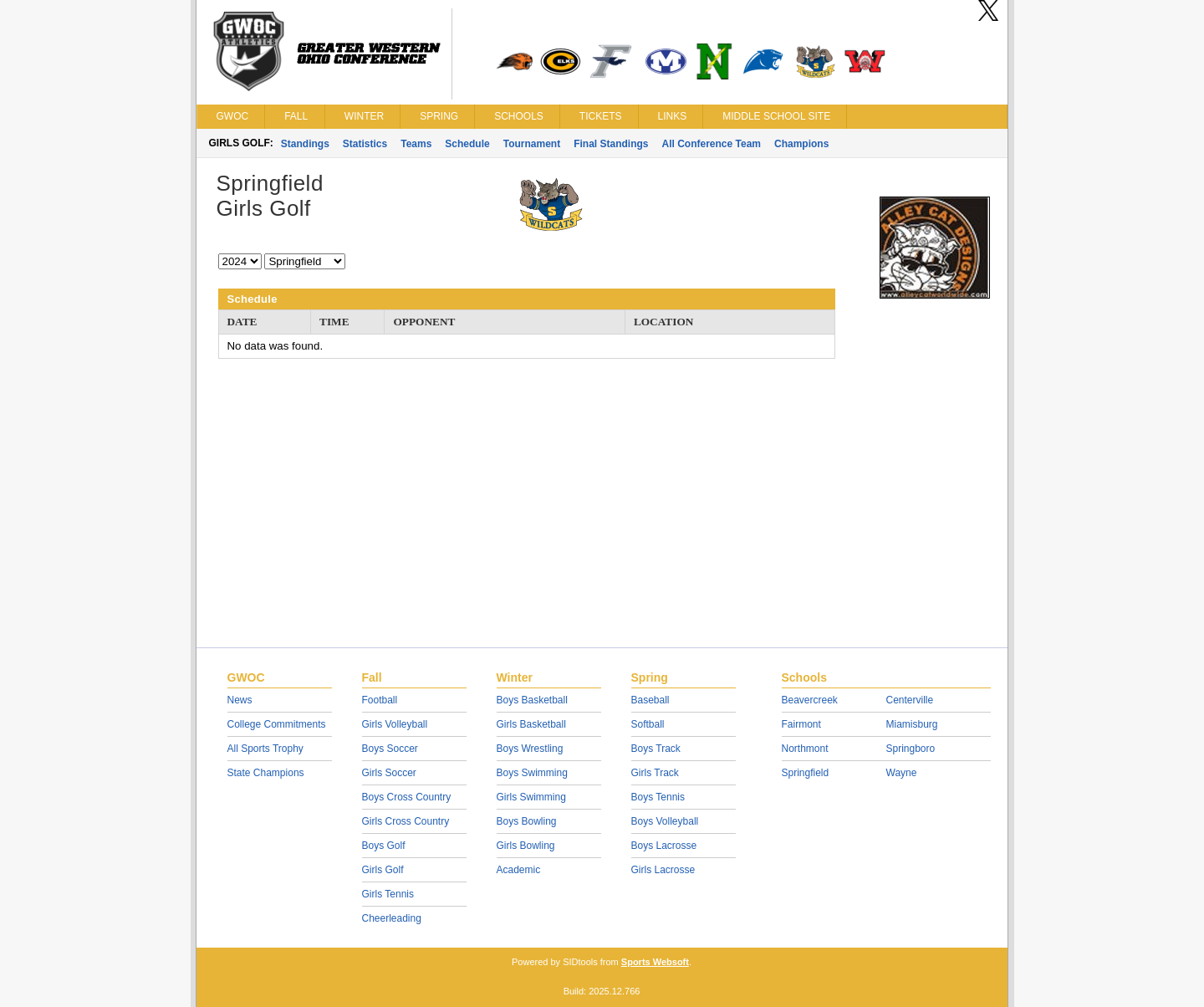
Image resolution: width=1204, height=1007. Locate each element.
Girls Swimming (531, 797)
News (240, 700)
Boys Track (656, 748)
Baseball (650, 700)
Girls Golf (383, 870)
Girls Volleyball (395, 724)
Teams (415, 144)
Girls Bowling (526, 845)
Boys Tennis (658, 797)
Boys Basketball (532, 700)
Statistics (365, 144)
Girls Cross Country (406, 821)
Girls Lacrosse (663, 870)
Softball (648, 724)
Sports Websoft (655, 962)
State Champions (265, 773)
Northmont (805, 748)
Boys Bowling (527, 821)
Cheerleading (391, 918)
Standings (305, 144)
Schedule (467, 144)
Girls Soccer (389, 773)
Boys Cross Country (407, 797)
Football (380, 700)
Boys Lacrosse (664, 845)
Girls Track (655, 773)
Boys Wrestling (530, 748)
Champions (801, 144)
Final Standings (611, 144)
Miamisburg (912, 724)
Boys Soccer (390, 748)
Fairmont (801, 724)
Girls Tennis (388, 894)
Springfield (805, 773)
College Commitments (276, 724)
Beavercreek (810, 700)
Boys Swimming (532, 773)
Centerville (910, 700)
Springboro (911, 748)
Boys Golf (384, 845)
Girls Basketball (531, 724)
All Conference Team (711, 144)
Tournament (531, 144)
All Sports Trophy (265, 748)
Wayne (901, 773)
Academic (519, 870)
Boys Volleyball (665, 821)
